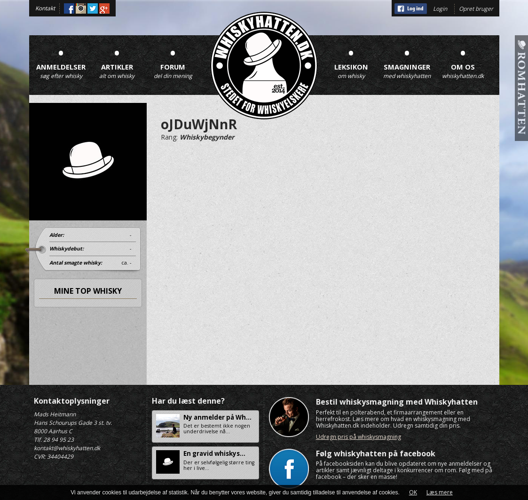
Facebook (69, 8)
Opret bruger (476, 9)
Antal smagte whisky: (75, 262)
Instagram (81, 8)
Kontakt (45, 8)
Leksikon (351, 61)
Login (440, 9)
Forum (173, 61)
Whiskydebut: (66, 248)
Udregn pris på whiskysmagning (358, 437)
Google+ (104, 8)
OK (413, 492)
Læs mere (439, 492)
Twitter (92, 8)
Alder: (56, 235)
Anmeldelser (61, 61)
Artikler (117, 61)
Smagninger (407, 61)
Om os (463, 61)
